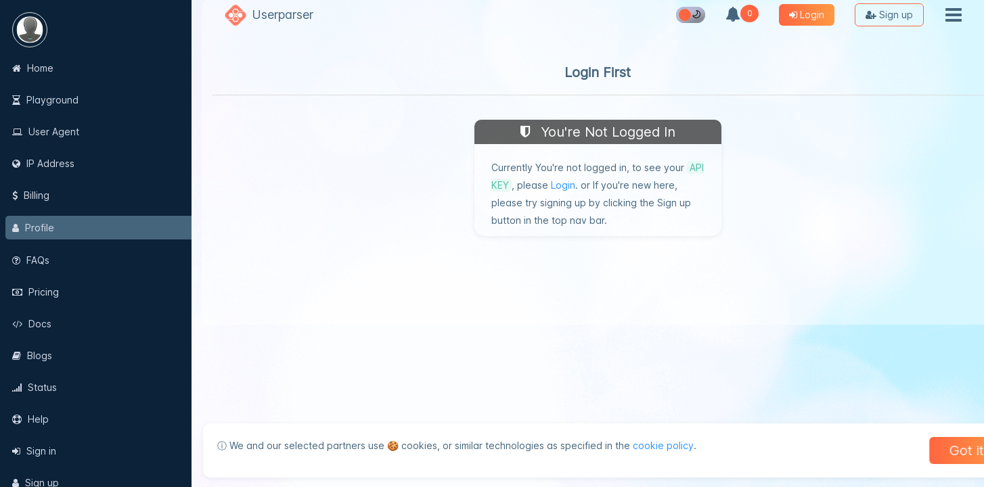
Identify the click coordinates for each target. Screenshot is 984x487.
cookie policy (653, 445)
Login (563, 185)
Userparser (282, 14)
